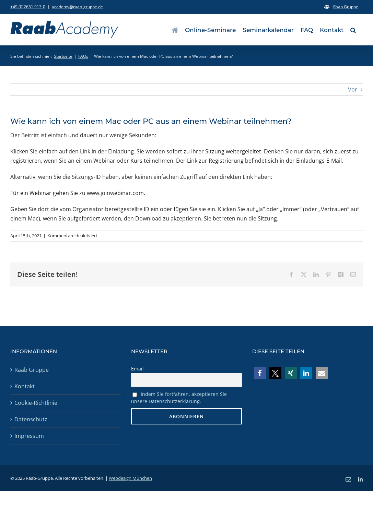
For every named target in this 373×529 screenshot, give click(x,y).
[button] (353, 29)
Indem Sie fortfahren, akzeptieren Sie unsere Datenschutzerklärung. (179, 397)
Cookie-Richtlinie (35, 403)
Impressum (29, 436)
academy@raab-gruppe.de (77, 7)
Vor (352, 89)
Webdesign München (130, 478)
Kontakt (24, 386)
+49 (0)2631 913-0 (27, 7)
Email (137, 368)
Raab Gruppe (31, 370)
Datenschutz (30, 419)
